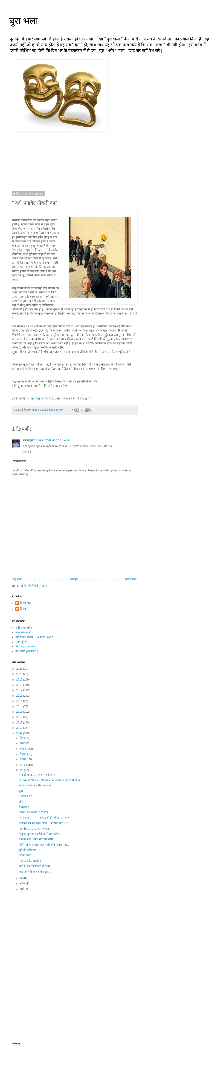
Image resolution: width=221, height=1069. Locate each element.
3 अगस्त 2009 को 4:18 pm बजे (53, 440)
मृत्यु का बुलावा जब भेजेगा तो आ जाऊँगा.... (41, 834)
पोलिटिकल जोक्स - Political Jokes (34, 637)
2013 (19, 711)
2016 (19, 695)
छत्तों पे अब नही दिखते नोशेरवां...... (36, 866)
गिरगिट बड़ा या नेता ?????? (33, 812)
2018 (19, 684)
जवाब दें (27, 452)
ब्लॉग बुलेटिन (21, 642)
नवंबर (23, 743)
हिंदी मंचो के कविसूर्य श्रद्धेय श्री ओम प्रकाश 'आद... (44, 844)
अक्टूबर (24, 748)
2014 (19, 706)
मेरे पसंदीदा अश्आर (25, 646)
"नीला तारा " (25, 855)
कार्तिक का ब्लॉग (23, 627)
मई (21, 878)
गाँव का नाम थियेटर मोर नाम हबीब (36, 839)
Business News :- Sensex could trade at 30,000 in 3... (51, 780)
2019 (19, 679)
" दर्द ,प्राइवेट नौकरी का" (31, 860)
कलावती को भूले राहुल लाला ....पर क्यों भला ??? (44, 823)
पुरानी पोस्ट (131, 579)
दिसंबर (23, 738)
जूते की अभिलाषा (27, 850)
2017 (19, 690)
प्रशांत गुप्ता (33, 398)
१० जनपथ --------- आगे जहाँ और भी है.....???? (44, 817)
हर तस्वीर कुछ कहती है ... (28, 651)
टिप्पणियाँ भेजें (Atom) (35, 585)
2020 (19, 674)
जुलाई (23, 764)
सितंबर (23, 754)
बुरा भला (23, 21)
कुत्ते (21, 791)
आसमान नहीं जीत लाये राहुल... (34, 871)
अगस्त (23, 759)
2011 (19, 722)
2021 (19, 668)
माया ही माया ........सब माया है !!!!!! (37, 775)
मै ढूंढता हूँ (24, 807)
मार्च (22, 889)
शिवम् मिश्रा (26, 602)
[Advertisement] (75, 932)
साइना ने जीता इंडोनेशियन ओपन (35, 785)
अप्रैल (23, 883)
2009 (19, 733)
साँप (21, 801)
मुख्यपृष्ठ (74, 579)
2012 (19, 717)
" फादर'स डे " (25, 796)
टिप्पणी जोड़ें (19, 461)
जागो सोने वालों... (24, 632)
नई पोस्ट (17, 579)
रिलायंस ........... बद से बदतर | (34, 828)
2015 (19, 701)
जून (22, 770)
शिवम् (23, 608)
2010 (19, 727)
